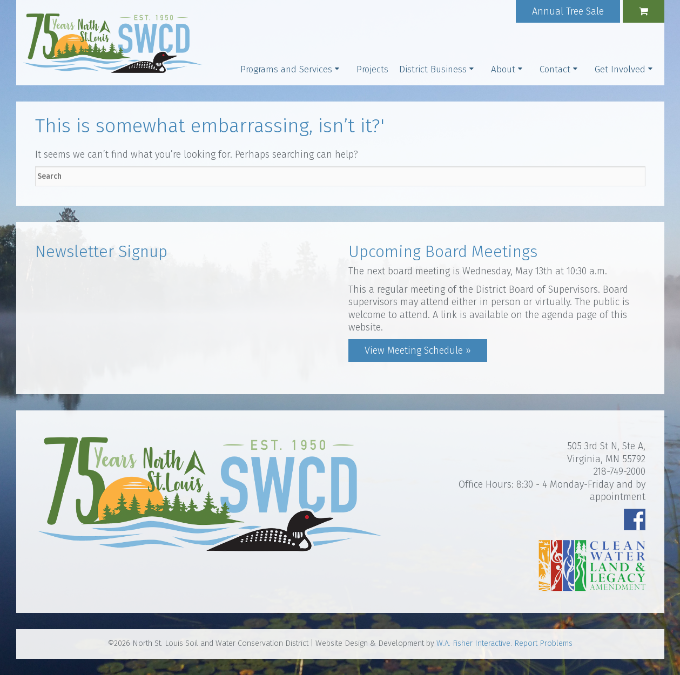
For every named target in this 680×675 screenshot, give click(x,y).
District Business (433, 69)
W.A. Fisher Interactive (473, 643)
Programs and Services (286, 69)
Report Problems (543, 643)
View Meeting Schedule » (418, 350)
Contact (555, 69)
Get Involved (620, 69)
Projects (372, 69)
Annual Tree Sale (568, 11)
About (503, 69)
